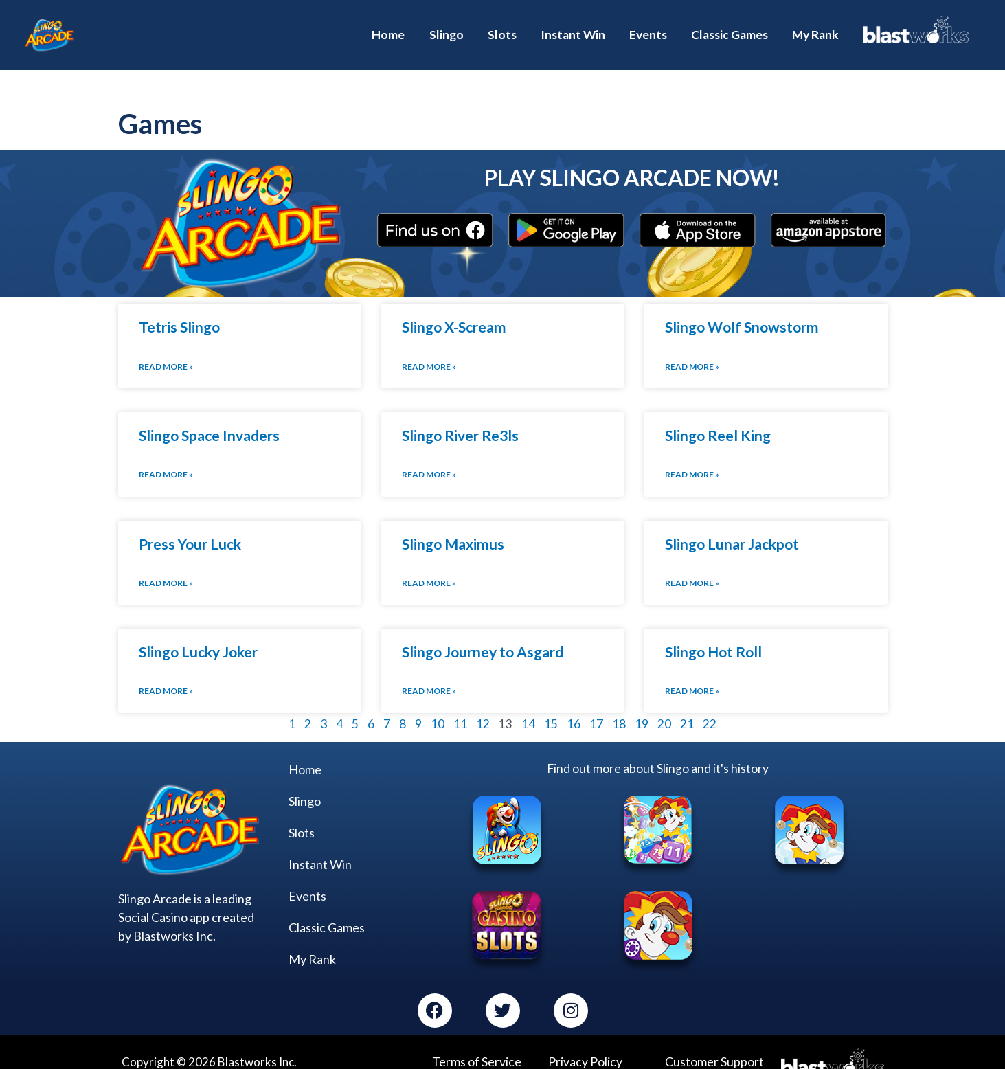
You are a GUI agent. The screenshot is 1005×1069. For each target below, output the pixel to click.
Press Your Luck (190, 525)
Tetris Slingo (179, 310)
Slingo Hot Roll (713, 633)
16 (573, 705)
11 (460, 705)
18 (619, 705)
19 (641, 705)
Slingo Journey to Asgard (482, 633)
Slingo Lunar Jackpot (732, 525)
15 (551, 705)
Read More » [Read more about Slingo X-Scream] (429, 350)
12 (483, 705)
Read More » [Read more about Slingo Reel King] (692, 457)
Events (307, 876)
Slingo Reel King (718, 418)
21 (687, 705)
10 (437, 705)
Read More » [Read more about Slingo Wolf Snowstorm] (692, 350)
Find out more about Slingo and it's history (658, 749)
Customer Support (712, 1042)
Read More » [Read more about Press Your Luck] (166, 565)
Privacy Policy (584, 1042)
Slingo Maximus (453, 525)
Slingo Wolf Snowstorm (742, 310)
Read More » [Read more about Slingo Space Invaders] (166, 457)
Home (305, 750)
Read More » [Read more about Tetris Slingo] (166, 350)
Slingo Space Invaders (209, 418)
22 (709, 705)
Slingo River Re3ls (460, 418)
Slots (302, 813)
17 (596, 705)
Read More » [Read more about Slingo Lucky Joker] (166, 672)
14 (528, 705)
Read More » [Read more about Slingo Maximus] (429, 565)
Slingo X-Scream (454, 310)
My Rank (312, 939)
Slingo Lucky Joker (198, 633)
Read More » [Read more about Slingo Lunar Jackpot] (692, 565)
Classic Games (327, 908)
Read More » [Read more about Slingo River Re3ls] (429, 457)
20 (664, 705)
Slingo (305, 781)
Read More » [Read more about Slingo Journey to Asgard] (429, 672)
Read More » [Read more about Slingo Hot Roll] (692, 672)
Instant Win (320, 845)
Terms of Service (475, 1042)
